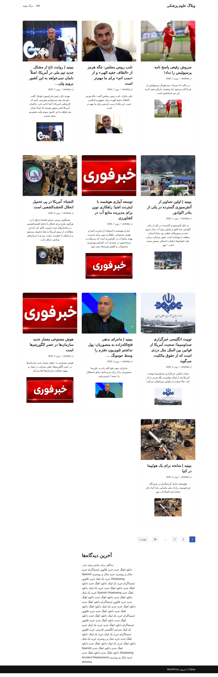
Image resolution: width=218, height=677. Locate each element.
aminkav (185, 78)
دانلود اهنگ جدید (123, 573)
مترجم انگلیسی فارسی (109, 633)
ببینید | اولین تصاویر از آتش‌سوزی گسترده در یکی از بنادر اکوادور (169, 208)
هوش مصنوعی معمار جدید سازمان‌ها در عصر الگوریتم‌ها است (51, 346)
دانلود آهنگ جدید (105, 624)
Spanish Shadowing (109, 596)
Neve (192, 673)
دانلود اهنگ (95, 610)
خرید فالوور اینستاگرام (100, 573)
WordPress (173, 673)
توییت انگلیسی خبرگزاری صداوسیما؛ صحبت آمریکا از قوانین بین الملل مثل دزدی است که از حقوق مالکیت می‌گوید (171, 352)
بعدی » (142, 543)
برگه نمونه (28, 6)
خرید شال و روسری (103, 577)
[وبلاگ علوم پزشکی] (181, 6)
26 (155, 543)
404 (38, 6)
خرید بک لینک (103, 582)
